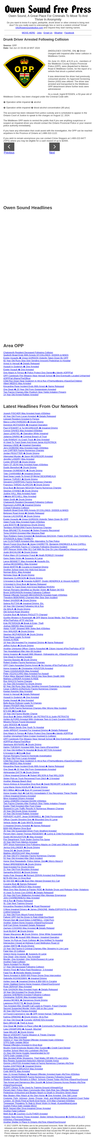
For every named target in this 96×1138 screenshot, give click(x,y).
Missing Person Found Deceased (19, 722)
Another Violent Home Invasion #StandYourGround (28, 922)
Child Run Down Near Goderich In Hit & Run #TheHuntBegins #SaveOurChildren (42, 381)
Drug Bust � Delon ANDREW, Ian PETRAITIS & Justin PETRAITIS (36, 716)
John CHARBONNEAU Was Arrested (21, 898)
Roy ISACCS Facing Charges (17, 681)
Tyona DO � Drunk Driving (16, 850)
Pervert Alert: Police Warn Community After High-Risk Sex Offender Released (41, 1090)
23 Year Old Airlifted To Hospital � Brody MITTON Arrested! (32, 750)
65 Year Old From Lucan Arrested (19, 758)
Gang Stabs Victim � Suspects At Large (23, 558)
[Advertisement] (49, 178)
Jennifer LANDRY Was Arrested (18, 459)
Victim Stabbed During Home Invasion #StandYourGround (31, 984)
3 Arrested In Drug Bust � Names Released (24, 584)
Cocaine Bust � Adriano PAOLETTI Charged (25, 614)
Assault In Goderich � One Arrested (21, 366)
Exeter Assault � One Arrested (18, 369)
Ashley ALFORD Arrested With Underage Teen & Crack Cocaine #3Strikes (39, 719)
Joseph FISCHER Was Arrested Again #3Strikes (26, 413)
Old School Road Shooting (16, 611)
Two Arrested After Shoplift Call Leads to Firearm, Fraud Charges (35, 1006)
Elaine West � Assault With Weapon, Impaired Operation (31, 937)
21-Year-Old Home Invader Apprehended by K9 (26, 1053)
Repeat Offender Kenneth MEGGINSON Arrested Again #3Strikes (35, 595)
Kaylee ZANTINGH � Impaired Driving (22, 1066)
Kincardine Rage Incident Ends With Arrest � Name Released (33, 386)
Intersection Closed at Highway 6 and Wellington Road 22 (31, 943)
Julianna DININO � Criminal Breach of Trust (25, 436)
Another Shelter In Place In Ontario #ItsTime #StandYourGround (34, 1122)
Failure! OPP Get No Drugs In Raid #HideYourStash (28, 917)
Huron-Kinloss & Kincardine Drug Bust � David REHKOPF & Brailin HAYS (39, 784)
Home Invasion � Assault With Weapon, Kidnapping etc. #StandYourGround (40, 654)
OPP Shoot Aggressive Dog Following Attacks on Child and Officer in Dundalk (41, 844)
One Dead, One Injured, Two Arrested (21, 956)
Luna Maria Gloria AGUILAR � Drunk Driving (25, 787)
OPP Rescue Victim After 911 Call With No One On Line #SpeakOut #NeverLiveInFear (45, 549)
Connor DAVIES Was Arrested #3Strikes (23, 430)
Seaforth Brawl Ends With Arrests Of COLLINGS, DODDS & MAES (35, 355)
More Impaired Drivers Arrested (18, 798)
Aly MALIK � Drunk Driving (16, 609)
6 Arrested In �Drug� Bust (17, 753)
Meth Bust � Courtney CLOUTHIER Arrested (25, 1113)
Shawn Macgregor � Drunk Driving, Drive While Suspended (32, 934)
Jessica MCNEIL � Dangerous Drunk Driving (25, 1000)
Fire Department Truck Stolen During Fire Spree (26, 839)
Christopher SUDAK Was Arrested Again (23, 997)
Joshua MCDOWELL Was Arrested (20, 564)
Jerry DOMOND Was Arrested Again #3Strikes (25, 448)
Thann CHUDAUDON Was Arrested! (21, 671)
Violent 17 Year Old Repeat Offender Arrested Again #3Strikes (33, 1040)
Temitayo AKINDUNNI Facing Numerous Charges (27, 527)
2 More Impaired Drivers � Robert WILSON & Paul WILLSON (33, 775)
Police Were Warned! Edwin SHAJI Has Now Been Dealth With (34, 676)
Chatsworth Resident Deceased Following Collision (28, 352)
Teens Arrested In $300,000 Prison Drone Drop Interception (32, 975)
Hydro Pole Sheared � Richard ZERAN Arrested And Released (34, 875)
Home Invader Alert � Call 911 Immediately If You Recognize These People (40, 793)
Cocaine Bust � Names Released (20, 884)
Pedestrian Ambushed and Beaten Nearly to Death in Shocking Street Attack (40, 1092)
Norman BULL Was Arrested (17, 572)
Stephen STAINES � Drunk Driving (20, 491)
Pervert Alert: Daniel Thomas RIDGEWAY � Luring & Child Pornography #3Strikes (43, 833)
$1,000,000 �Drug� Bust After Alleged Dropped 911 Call (31, 881)
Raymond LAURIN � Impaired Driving (22, 505)
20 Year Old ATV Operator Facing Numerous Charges (29, 855)
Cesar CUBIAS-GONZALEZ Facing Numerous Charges (30, 689)
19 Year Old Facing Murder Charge (20, 713)
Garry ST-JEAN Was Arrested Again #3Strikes (25, 464)
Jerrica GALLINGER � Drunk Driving (21, 847)
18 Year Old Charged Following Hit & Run (23, 606)
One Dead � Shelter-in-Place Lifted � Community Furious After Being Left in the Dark (45, 1026)
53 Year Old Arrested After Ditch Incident (23, 858)
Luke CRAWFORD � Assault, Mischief (22, 1029)
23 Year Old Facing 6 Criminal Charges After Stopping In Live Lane (35, 948)
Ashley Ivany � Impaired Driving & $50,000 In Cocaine (30, 981)
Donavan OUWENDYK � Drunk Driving (22, 470)
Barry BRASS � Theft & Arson (18, 1023)
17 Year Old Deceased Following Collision (23, 967)
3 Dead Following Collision (16, 507)
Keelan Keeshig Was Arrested (17, 691)
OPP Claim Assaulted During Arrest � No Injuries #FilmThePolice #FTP (38, 665)
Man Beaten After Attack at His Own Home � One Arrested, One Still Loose (40, 1095)
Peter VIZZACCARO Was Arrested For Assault (26, 673)
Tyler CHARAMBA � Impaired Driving (21, 473)
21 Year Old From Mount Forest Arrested (23, 914)
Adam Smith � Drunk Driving (17, 499)
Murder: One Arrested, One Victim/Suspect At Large (28, 959)
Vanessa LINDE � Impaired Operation (22, 445)
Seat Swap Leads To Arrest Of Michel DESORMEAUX (29, 476)
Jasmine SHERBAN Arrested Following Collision (26, 994)
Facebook (69, 32)
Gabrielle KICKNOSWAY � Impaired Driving (25, 978)
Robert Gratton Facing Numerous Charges (24, 662)
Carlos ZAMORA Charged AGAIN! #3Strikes (24, 801)
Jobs (39, 32)
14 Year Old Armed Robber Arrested (20, 394)
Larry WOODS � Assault (15, 724)
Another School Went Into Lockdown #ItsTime (25, 1050)
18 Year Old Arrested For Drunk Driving (22, 992)
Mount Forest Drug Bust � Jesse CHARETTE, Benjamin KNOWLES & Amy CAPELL (44, 544)
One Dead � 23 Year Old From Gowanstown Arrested (29, 389)
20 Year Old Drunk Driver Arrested (20, 811)
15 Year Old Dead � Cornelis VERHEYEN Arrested (28, 1020)
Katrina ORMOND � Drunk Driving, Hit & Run (25, 1017)
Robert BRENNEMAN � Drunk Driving (22, 864)
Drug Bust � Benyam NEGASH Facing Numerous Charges (32, 487)
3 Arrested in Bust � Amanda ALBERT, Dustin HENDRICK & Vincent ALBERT (41, 581)
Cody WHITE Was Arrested (16, 1071)
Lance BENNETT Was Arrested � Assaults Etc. (26, 561)
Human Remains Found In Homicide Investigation (27, 755)
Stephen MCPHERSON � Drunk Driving (23, 634)
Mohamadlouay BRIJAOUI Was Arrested (23, 1068)
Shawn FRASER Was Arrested (18, 705)
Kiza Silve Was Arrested (15, 1037)
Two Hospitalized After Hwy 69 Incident (22, 651)
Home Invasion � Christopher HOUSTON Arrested (28, 668)
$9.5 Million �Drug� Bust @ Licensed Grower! (26, 790)
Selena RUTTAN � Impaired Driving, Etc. (23, 603)
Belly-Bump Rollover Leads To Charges (22, 703)
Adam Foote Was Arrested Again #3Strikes (24, 522)
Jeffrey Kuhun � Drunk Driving (18, 645)
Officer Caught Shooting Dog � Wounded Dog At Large (30, 819)
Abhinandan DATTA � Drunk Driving (21, 772)
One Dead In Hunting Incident (17, 657)
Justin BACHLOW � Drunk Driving (20, 552)
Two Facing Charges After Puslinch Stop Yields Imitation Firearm (34, 392)
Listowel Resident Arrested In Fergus (21, 419)
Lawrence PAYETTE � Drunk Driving (21, 1003)
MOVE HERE (28, 32)
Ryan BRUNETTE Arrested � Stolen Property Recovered (31, 530)
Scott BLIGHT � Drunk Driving (18, 931)
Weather (58, 32)
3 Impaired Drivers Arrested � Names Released (26, 825)
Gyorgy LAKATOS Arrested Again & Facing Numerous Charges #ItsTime (38, 1063)
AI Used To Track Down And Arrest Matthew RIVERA (29, 587)
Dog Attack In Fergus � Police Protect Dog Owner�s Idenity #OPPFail (38, 372)
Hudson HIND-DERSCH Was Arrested (22, 886)
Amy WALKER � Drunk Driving (18, 631)
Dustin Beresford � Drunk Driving (19, 467)
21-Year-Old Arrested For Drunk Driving (22, 683)
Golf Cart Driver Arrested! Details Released (24, 925)
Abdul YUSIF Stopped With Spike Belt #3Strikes (26, 628)
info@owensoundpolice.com (29, 27)
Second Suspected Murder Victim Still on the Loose (28, 1008)
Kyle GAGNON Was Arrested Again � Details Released (30, 989)
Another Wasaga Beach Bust (17, 781)
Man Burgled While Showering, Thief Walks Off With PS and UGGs (35, 1058)
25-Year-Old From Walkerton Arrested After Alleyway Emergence (34, 895)
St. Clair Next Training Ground (18, 903)
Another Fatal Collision (14, 961)
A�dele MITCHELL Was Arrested (19, 496)
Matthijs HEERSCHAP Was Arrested (21, 853)
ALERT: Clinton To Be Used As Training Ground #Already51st (33, 1087)
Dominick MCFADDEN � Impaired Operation (25, 425)
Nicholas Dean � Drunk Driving (18, 575)
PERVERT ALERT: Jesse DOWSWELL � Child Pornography (33, 816)
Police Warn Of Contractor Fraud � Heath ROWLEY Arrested (33, 555)
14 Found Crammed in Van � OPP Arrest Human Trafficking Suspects (37, 1014)
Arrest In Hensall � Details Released (21, 363)
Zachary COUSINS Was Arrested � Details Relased (28, 928)
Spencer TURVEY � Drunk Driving (20, 479)
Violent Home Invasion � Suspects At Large (25, 954)
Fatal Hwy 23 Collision (14, 951)
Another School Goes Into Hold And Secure (24, 569)
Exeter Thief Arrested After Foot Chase (22, 806)
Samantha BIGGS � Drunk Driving (20, 872)
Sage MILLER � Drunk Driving (18, 1032)
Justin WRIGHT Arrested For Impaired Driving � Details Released (35, 730)
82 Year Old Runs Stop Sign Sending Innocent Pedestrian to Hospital (37, 360)
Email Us (48, 32)
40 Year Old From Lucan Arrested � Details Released (29, 416)
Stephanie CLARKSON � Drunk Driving (23, 578)
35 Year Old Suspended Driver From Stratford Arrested (30, 831)
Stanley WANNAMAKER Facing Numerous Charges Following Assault (37, 1077)
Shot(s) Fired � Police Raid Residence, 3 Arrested (28, 969)
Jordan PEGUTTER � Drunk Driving (21, 453)
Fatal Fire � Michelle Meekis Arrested (21, 972)
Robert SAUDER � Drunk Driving (19, 600)
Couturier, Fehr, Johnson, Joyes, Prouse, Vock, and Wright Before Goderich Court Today (46, 1098)
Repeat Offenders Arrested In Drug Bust (22, 1045)
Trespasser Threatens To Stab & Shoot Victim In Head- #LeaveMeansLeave (40, 1103)
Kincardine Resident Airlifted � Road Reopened (26, 906)
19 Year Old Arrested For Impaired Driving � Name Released (33, 642)
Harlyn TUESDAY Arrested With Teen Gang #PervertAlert (31, 747)
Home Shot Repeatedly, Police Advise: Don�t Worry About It (33, 861)
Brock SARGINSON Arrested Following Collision (26, 592)
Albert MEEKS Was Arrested (17, 383)
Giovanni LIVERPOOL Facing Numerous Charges (27, 482)
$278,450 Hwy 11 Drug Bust (17, 878)
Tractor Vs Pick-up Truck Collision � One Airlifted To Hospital (33, 940)
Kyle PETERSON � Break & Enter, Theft (23, 623)
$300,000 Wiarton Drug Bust (17, 828)
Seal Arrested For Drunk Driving (18, 867)
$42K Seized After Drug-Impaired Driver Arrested (27, 1108)
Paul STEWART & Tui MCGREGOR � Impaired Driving (30, 428)
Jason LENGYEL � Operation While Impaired (25, 433)
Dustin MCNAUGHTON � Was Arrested (23, 836)
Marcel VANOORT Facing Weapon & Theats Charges (29, 1035)
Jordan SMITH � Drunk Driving (18, 946)
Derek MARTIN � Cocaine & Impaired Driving (25, 567)
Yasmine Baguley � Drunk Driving (20, 659)
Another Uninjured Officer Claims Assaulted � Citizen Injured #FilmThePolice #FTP (44, 648)
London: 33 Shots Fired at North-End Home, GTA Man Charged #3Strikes (39, 1100)
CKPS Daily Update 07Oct (16, 1055)
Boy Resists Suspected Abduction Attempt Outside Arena (31, 1060)
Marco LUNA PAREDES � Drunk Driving (23, 422)
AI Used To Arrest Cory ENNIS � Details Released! (28, 892)
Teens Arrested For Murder (16, 964)
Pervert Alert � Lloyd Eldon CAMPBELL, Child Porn (28, 920)
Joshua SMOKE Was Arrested (18, 626)
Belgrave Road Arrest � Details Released (23, 513)
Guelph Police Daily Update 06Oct (20, 1106)
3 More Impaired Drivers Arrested (19, 796)
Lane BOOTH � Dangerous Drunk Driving (24, 525)
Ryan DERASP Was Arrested (17, 986)
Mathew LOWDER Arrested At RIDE (20, 678)
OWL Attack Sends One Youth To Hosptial (23, 727)
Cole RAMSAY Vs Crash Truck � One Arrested (26, 439)
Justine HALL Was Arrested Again (19, 493)
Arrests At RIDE (11, 639)
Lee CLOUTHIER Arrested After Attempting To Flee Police (31, 541)
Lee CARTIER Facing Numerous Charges (23, 450)
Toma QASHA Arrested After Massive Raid (24, 533)
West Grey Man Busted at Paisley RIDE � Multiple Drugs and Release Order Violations (46, 889)
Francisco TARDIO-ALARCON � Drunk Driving (26, 484)
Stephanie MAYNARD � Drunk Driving (22, 744)
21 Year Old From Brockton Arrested (21, 869)
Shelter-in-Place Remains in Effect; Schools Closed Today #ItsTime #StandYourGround (45, 1079)
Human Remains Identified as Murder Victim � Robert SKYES (33, 589)
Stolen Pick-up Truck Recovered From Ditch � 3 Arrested (31, 778)
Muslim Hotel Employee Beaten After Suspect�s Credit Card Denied (36, 1048)
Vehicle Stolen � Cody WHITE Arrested (22, 822)
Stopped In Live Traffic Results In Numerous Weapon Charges (33, 808)
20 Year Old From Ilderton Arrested (20, 842)
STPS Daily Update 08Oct (16, 1042)
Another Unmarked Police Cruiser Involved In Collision (29, 736)
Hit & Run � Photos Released (18, 900)
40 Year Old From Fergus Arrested (20, 1011)
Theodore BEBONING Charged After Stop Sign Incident (30, 597)
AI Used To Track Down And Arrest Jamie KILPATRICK (30, 442)
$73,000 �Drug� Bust (14, 711)
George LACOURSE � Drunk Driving (21, 516)
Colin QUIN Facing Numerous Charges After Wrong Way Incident (35, 708)
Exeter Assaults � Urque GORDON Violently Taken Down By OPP (35, 358)
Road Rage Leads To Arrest (16, 637)
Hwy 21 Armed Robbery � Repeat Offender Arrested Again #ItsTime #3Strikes (41, 1074)
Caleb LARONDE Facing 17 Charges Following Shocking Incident (35, 546)
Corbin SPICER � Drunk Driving (19, 462)
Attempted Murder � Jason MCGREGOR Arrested (28, 456)
